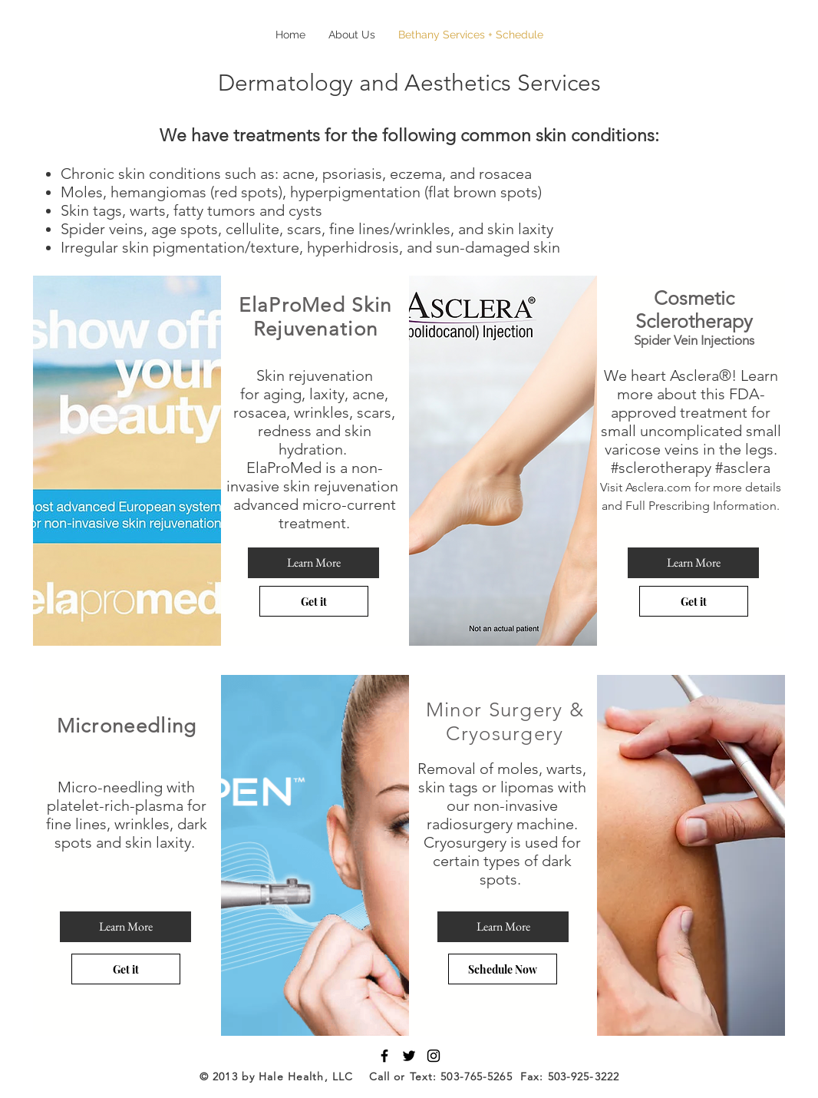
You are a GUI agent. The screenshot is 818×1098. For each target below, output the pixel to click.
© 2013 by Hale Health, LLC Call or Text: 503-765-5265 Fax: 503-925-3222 (409, 1076)
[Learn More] (313, 562)
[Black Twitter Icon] (409, 1055)
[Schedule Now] (502, 969)
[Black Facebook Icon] (384, 1055)
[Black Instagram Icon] (433, 1055)
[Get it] (313, 601)
